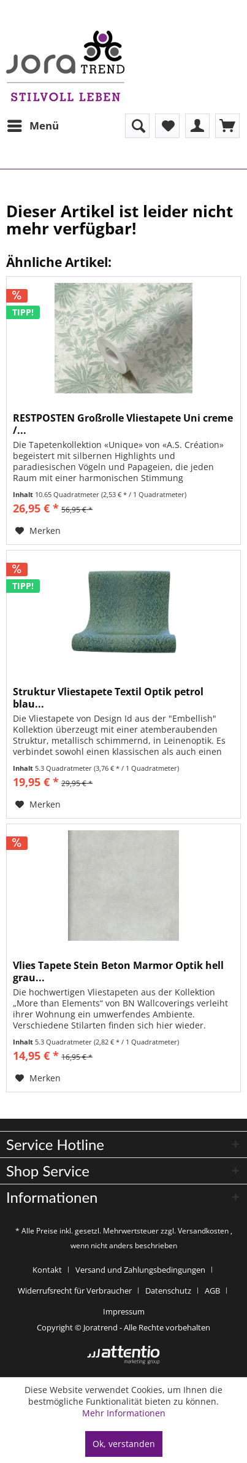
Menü (33, 124)
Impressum (124, 1311)
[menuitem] (32, 126)
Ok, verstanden (124, 1443)
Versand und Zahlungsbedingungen (140, 1269)
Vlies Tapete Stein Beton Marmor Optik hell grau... (118, 971)
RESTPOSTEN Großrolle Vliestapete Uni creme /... (123, 424)
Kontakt (47, 1269)
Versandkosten (203, 1231)
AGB (212, 1290)
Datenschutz (168, 1290)
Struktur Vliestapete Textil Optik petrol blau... (108, 697)
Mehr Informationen (123, 1413)
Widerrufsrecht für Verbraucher (75, 1290)
